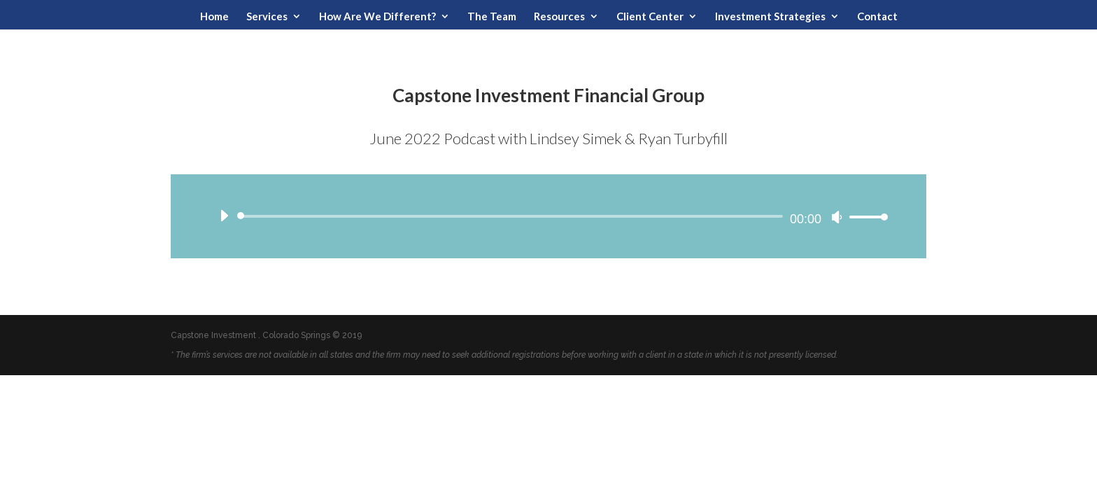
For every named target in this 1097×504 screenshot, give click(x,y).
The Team (491, 16)
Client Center (650, 16)
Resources (559, 16)
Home (214, 16)
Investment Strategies (770, 16)
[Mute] (836, 217)
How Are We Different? (377, 16)
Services (267, 16)
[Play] (224, 215)
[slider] (512, 216)
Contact (877, 16)
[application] (548, 216)
